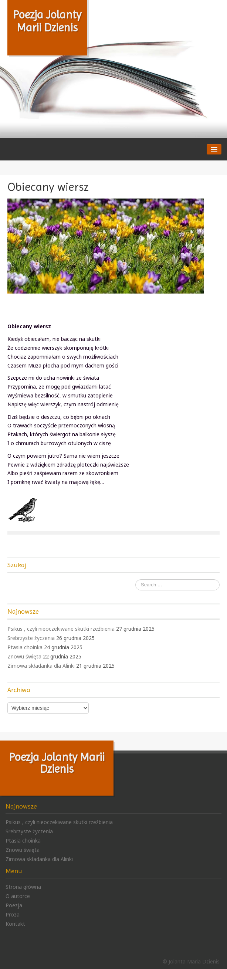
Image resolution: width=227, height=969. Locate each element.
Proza (13, 914)
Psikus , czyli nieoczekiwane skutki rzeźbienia (61, 628)
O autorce (18, 895)
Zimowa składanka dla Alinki (41, 665)
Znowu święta (24, 656)
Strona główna (23, 886)
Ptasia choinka (25, 647)
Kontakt (15, 923)
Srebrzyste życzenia (31, 637)
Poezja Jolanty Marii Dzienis (47, 21)
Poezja (14, 905)
